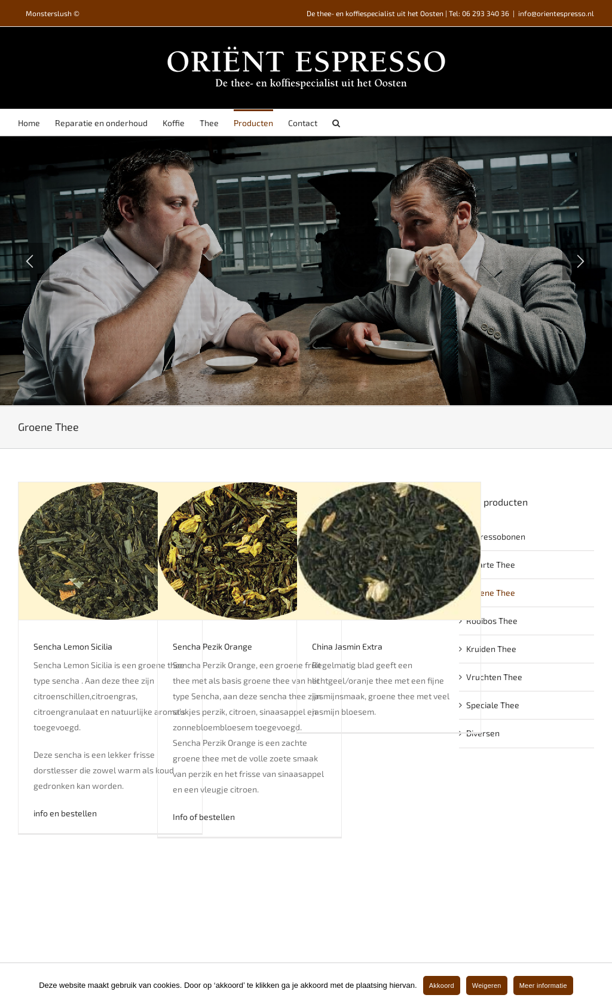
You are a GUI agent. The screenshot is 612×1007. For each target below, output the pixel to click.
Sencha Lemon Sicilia (72, 646)
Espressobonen (495, 536)
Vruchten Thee (494, 677)
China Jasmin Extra (347, 646)
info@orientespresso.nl (556, 13)
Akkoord (441, 985)
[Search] (336, 122)
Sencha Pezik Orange (212, 646)
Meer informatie (543, 985)
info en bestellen (65, 813)
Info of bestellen (204, 817)
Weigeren (486, 985)
